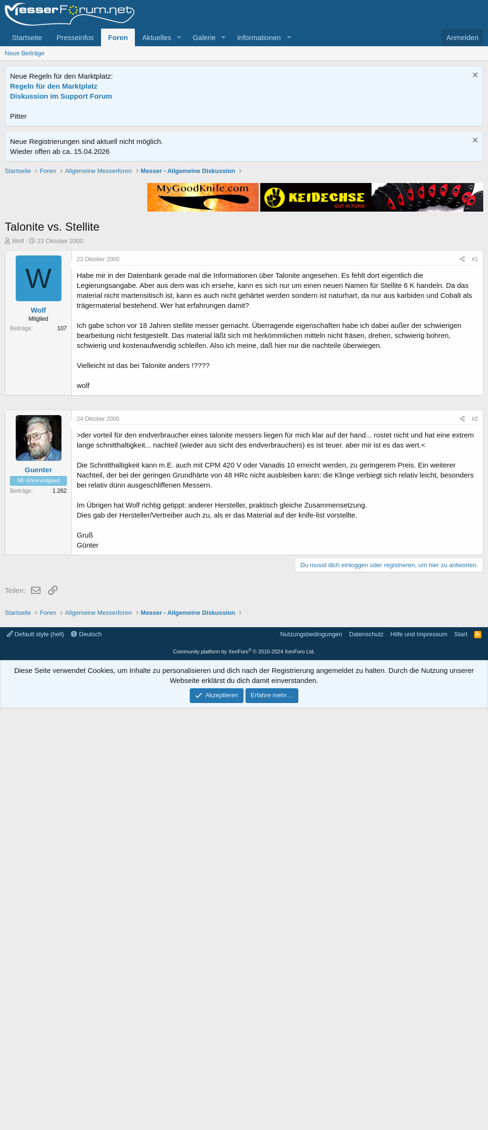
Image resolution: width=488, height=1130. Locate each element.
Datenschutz (366, 1055)
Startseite (27, 37)
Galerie (204, 37)
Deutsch (86, 1055)
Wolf (18, 376)
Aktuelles (156, 37)
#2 (475, 705)
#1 (475, 395)
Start (460, 1055)
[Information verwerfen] (474, 76)
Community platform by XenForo (244, 1073)
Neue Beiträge (24, 53)
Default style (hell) (35, 1055)
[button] (178, 37)
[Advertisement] (244, 233)
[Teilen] (462, 395)
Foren (118, 37)
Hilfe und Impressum (418, 1055)
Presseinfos (74, 37)
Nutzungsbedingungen (311, 1055)
